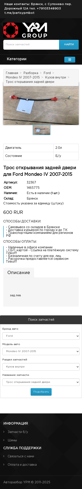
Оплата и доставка (22, 465)
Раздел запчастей (14, 359)
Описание (18, 273)
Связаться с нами (21, 456)
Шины (12, 440)
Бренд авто (10, 329)
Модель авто (11, 344)
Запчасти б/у (18, 432)
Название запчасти (15, 375)
